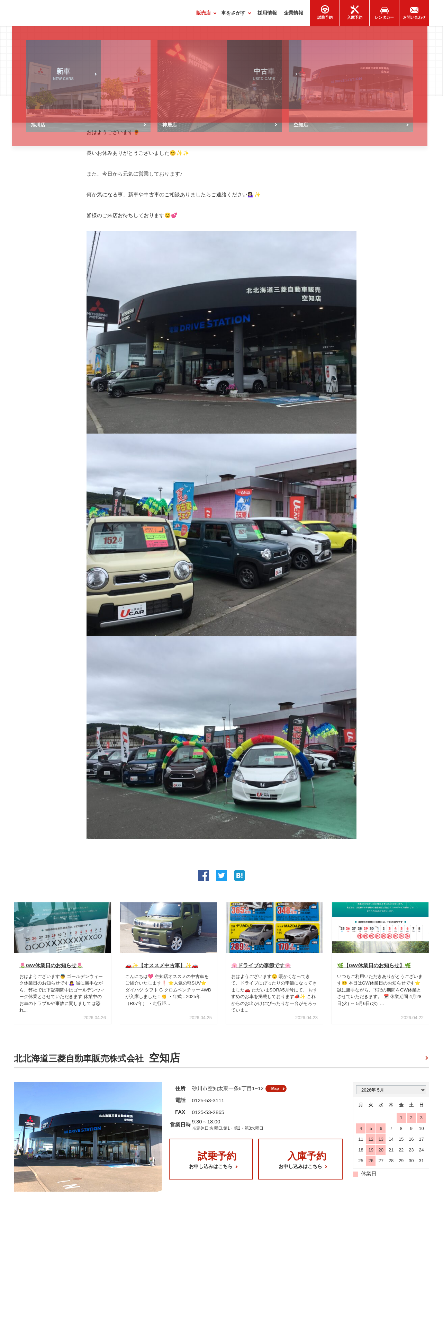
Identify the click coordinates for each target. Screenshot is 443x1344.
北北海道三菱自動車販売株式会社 (97, 1061)
